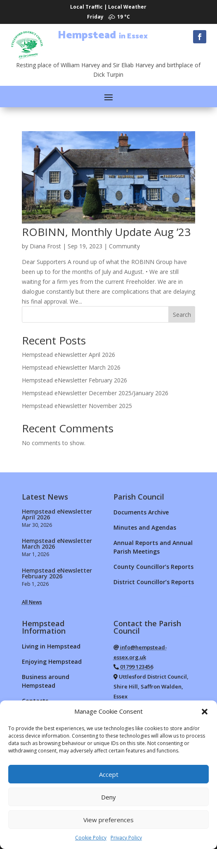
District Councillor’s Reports (153, 582)
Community (124, 246)
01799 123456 (136, 666)
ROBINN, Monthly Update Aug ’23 (106, 231)
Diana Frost (45, 246)
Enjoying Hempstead (52, 661)
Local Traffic (86, 6)
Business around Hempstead (45, 681)
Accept (108, 774)
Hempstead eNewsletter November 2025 (77, 406)
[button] (204, 712)
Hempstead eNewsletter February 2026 (74, 380)
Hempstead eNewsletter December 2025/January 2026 (95, 393)
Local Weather (127, 6)
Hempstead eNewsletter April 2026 (68, 354)
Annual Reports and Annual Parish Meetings (153, 547)
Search (182, 314)
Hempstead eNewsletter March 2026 (71, 367)
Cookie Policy (90, 837)
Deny (108, 797)
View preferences (108, 820)
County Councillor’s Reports (153, 567)
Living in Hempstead (51, 646)
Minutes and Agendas (144, 527)
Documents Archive (141, 512)
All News (32, 602)
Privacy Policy (126, 837)
